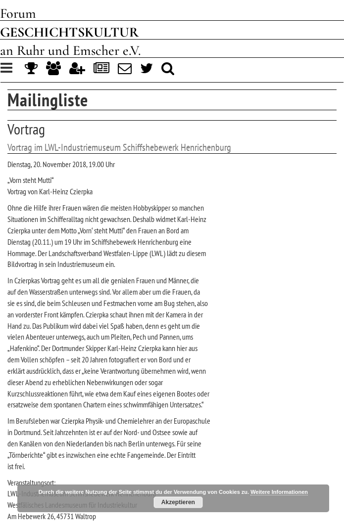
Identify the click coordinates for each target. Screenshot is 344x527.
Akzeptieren (178, 502)
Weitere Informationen (279, 492)
